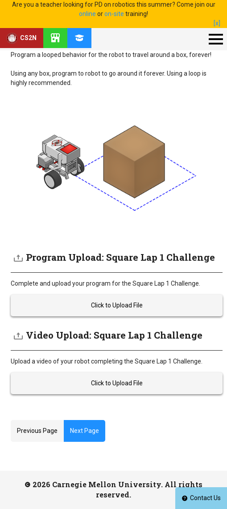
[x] (217, 23)
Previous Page (37, 430)
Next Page (84, 430)
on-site (114, 13)
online (87, 13)
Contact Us (201, 497)
